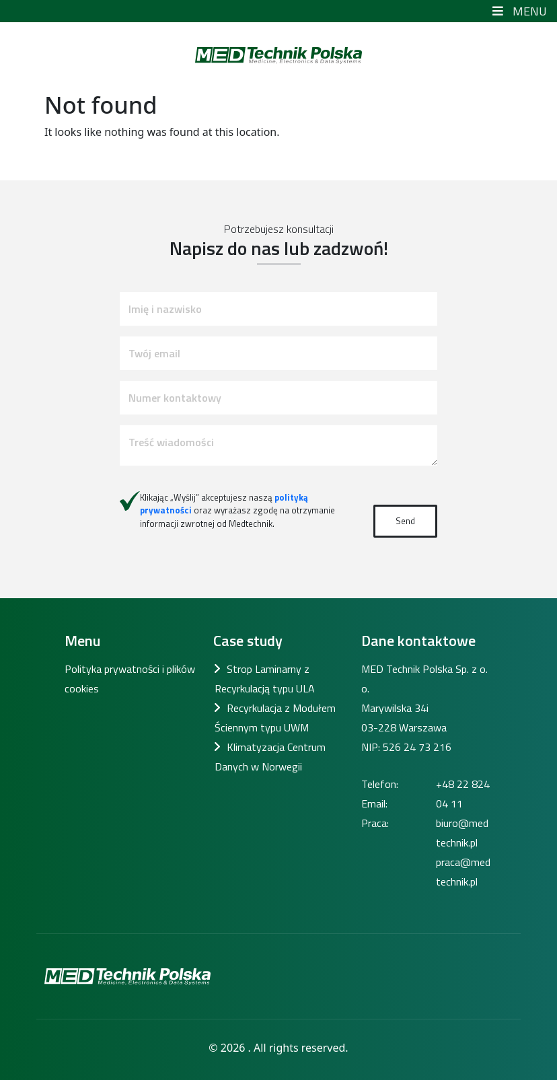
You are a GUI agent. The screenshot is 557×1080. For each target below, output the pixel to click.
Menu (518, 11)
